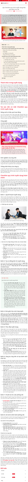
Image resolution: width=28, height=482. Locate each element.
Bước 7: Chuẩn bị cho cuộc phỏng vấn (10, 71)
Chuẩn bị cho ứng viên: (8, 76)
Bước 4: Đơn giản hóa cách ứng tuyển (10, 67)
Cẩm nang (3, 417)
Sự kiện (2, 414)
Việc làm (2, 410)
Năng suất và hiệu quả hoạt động (9, 50)
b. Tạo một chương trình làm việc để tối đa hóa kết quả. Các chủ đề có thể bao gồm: (14, 61)
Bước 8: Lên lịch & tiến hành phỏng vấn (11, 73)
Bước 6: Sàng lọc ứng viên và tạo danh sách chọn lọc (13, 70)
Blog (2, 420)
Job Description (6, 400)
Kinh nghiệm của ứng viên (8, 53)
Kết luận (3, 78)
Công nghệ (5, 51)
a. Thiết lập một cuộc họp (9, 59)
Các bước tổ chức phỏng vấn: (10, 75)
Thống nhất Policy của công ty (9, 54)
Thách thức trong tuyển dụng (8, 46)
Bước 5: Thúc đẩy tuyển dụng (9, 68)
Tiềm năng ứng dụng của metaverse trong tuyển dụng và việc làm (14, 147)
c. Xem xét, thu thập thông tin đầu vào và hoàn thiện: (14, 64)
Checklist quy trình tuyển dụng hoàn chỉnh (11, 56)
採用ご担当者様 (25, 0)
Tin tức (2, 424)
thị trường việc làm (11, 91)
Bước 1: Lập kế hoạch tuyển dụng (9, 58)
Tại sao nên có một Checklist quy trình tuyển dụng (13, 48)
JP (20, 0)
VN (17, 0)
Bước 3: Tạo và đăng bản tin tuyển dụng (11, 65)
